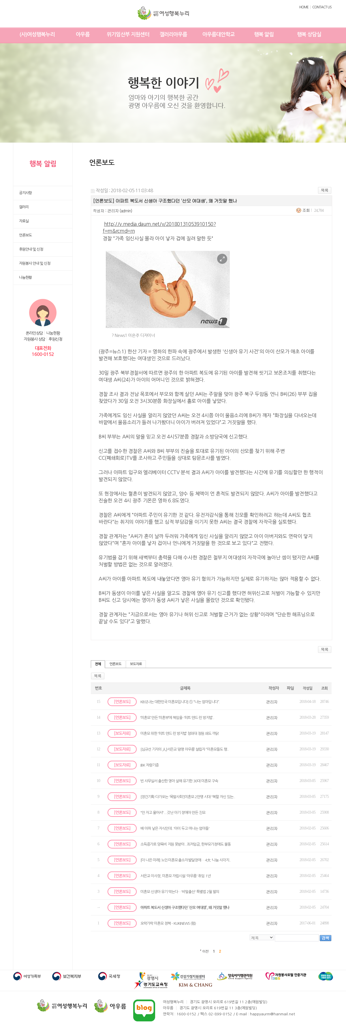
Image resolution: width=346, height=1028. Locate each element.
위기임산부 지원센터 (128, 34)
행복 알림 (264, 34)
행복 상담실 (309, 34)
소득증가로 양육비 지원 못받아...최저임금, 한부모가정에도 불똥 (185, 844)
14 (98, 717)
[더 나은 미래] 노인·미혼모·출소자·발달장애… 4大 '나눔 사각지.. (185, 860)
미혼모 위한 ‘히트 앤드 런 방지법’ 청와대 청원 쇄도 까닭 (179, 733)
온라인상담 (34, 333)
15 (98, 701)
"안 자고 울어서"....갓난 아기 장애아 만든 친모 (172, 813)
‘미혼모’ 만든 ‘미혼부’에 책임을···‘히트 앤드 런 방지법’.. (177, 718)
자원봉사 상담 (34, 339)
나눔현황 (53, 333)
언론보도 (115, 664)
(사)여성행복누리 (37, 34)
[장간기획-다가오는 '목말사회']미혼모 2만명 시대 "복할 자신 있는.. (187, 797)
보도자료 (136, 664)
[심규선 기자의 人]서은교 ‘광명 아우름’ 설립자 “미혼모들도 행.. (184, 749)
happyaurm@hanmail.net (272, 1014)
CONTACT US (322, 7)
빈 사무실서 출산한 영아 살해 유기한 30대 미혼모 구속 (179, 781)
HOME (304, 7)
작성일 (307, 688)
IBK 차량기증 (149, 765)
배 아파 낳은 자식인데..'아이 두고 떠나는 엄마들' (174, 828)
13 (98, 733)
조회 (324, 688)
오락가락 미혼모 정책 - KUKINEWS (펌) (168, 923)
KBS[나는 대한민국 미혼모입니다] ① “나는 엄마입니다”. (180, 702)
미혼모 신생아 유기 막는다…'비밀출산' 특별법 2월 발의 (179, 892)
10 (98, 781)
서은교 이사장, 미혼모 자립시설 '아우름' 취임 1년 (175, 876)
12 (98, 749)
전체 (98, 664)
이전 (205, 951)
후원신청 (55, 339)
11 (98, 765)
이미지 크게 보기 (222, 259)
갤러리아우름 (173, 34)
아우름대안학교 (218, 34)
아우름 (83, 34)
